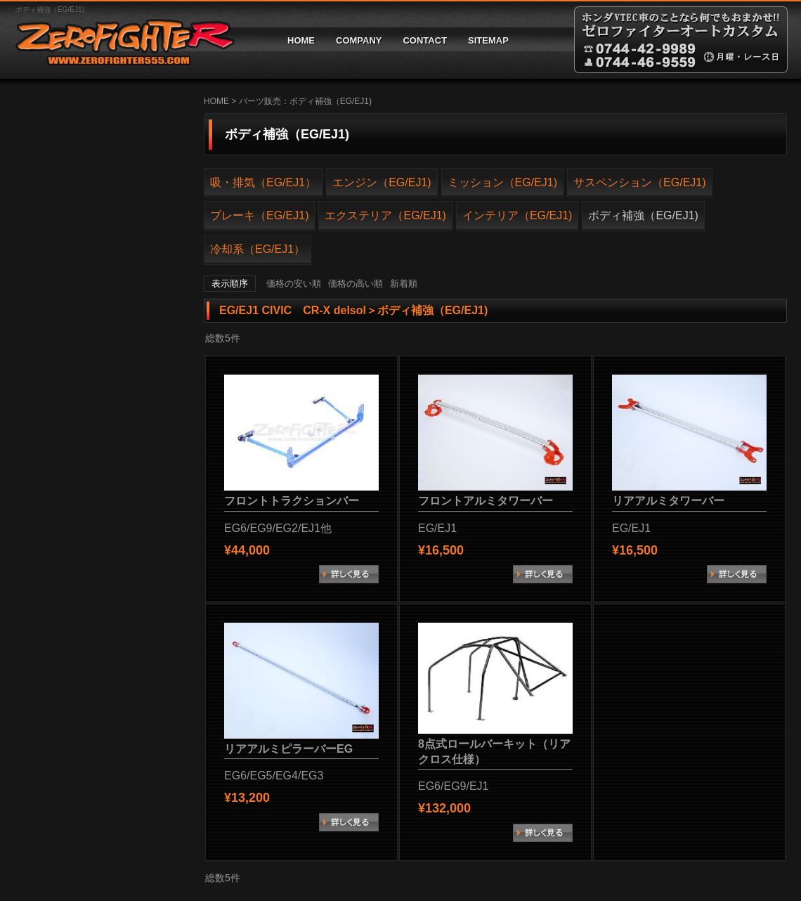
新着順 (403, 283)
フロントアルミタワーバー (485, 501)
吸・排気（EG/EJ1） (263, 182)
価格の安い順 (293, 283)
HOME (301, 40)
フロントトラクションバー (291, 501)
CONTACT (425, 40)
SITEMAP (488, 40)
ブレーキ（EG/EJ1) (259, 215)
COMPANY (359, 40)
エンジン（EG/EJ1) (381, 182)
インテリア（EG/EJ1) (517, 215)
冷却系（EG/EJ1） (257, 249)
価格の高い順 (355, 283)
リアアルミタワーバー (668, 501)
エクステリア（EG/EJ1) (385, 215)
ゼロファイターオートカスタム (119, 40)
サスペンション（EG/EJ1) (639, 182)
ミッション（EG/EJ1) (502, 182)
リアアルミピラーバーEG (288, 749)
